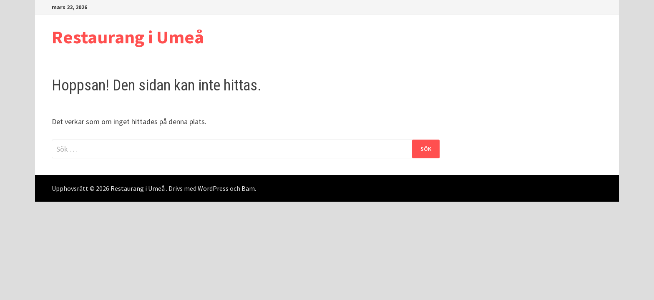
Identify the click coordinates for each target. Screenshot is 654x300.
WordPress (213, 188)
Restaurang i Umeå (128, 36)
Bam (248, 188)
